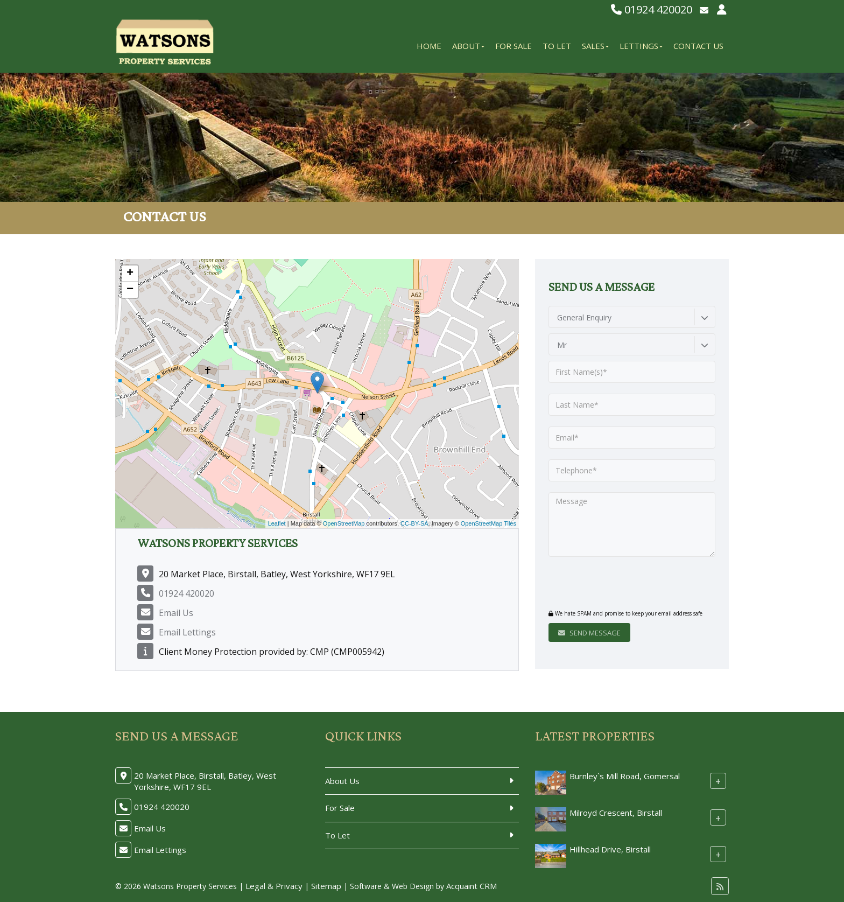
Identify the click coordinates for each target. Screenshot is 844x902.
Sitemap (326, 885)
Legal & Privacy (274, 885)
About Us (342, 780)
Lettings (641, 45)
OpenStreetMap (344, 523)
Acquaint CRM (471, 885)
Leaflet (277, 523)
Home (429, 45)
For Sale (513, 45)
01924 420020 (651, 9)
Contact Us (698, 45)
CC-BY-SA (414, 523)
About (468, 45)
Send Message (589, 633)
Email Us (176, 613)
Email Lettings (187, 632)
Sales (595, 45)
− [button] (129, 290)
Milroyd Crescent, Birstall (615, 812)
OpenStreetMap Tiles (488, 523)
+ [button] (129, 273)
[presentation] (613, 584)
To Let (557, 45)
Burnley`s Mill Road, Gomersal (624, 776)
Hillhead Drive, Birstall (610, 849)
